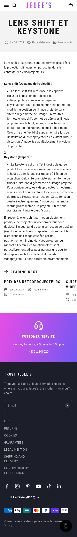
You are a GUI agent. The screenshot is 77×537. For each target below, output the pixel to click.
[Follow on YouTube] (38, 486)
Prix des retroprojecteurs (32, 282)
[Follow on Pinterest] (28, 486)
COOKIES (10, 435)
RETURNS (10, 428)
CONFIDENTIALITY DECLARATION (16, 470)
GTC (7, 421)
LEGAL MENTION (15, 449)
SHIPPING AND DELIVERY (14, 459)
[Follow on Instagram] (17, 486)
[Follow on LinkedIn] (59, 486)
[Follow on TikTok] (49, 486)
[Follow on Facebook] (7, 486)
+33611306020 (38, 351)
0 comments (62, 42)
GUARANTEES (13, 442)
